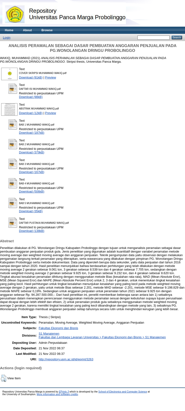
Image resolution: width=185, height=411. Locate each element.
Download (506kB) (31, 191)
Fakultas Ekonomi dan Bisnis (58, 328)
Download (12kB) (31, 113)
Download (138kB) (31, 231)
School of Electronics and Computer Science (122, 391)
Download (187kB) (31, 132)
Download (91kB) (31, 77)
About (27, 30)
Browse (47, 30)
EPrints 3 (64, 391)
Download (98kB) (31, 97)
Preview (50, 77)
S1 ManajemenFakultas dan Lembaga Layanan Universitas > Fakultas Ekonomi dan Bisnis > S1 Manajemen (102, 335)
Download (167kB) (31, 172)
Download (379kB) (31, 152)
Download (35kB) (31, 211)
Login (6, 37)
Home (9, 30)
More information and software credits (57, 394)
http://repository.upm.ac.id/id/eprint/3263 (66, 359)
